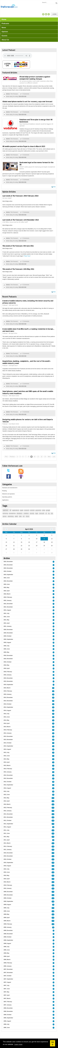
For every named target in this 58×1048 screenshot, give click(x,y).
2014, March (7, 726)
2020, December (8, 629)
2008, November (8, 933)
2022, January (7, 600)
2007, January (7, 1005)
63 (53, 726)
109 (53, 817)
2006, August (7, 1021)
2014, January (7, 733)
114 (53, 875)
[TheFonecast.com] (9, 6)
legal (36, 513)
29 (53, 927)
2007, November (8, 972)
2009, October (7, 898)
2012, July (6, 791)
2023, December (8, 565)
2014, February (8, 730)
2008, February (8, 963)
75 (53, 752)
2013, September (8, 746)
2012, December (8, 775)
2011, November (8, 817)
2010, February (8, 885)
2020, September (8, 639)
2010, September (8, 862)
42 (53, 707)
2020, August (7, 642)
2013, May (6, 759)
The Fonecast (14, 94)
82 (53, 840)
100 (53, 801)
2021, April (7, 623)
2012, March (7, 804)
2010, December (8, 853)
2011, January (7, 849)
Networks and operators (8, 494)
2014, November (8, 700)
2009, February (8, 924)
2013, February (8, 768)
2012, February (8, 807)
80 (53, 794)
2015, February (8, 691)
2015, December (8, 678)
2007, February (8, 1001)
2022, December (8, 581)
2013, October (7, 743)
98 (53, 781)
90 (53, 827)
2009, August (7, 904)
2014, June (7, 717)
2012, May (6, 798)
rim (24, 516)
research (26, 510)
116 (53, 849)
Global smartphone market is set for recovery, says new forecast (27, 101)
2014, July (6, 713)
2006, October (7, 1014)
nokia (43, 510)
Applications (5, 500)
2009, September (8, 901)
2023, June (7, 577)
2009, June (7, 911)
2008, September (8, 940)
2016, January (7, 675)
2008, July (6, 946)
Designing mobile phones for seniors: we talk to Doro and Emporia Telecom (27, 420)
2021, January (7, 626)
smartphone (12, 513)
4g (49, 513)
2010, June (7, 872)
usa (52, 513)
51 (53, 720)
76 (53, 746)
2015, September (8, 684)
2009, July (6, 908)
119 (53, 823)
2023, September (8, 574)
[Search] (48, 2)
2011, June (7, 833)
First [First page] (6, 456)
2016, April (7, 668)
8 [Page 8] (28, 456)
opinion (5, 510)
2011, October (7, 820)
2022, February (8, 597)
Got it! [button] (52, 1043)
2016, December (8, 655)
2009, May (6, 914)
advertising (11, 516)
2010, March (7, 882)
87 (53, 778)
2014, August (7, 710)
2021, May (6, 620)
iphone (4, 516)
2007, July (6, 985)
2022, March (7, 594)
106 (53, 814)
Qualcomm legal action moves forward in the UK (36, 163)
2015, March (7, 688)
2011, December (8, 814)
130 (53, 820)
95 (53, 772)
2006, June (7, 1027)
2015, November (8, 681)
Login (54, 14)
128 (53, 872)
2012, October (7, 781)
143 (53, 888)
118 (53, 853)
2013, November (8, 739)
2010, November (8, 856)
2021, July (6, 613)
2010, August (7, 865)
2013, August (7, 749)
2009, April (7, 917)
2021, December (8, 603)
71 (53, 743)
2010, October (7, 859)
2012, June (7, 794)
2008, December (8, 930)
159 (53, 908)
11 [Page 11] (38, 456)
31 (53, 710)
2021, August (7, 610)
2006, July (6, 1024)
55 (53, 723)
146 (53, 895)
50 (53, 717)
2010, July (6, 869)
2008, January (7, 966)
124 (53, 830)
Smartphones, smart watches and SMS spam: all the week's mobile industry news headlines (27, 392)
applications (15, 510)
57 (53, 749)
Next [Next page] (49, 456)
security (32, 513)
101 (53, 843)
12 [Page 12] (41, 456)
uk (10, 510)
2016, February (8, 671)
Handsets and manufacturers (9, 487)
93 (53, 904)
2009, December (8, 891)
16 (53, 688)
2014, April (7, 723)
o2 (46, 513)
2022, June (7, 584)
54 (53, 704)
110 (53, 804)
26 (53, 694)
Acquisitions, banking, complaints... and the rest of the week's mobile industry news (26, 362)
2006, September (8, 1018)
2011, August (7, 827)
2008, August (7, 943)
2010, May (6, 875)
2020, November (8, 633)
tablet (16, 516)
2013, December (8, 736)
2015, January (7, 694)
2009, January (7, 927)
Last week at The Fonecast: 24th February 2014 (20, 195)
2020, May (6, 652)
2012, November (8, 778)
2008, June (7, 950)
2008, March (7, 959)
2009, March (7, 920)
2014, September (8, 707)
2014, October (7, 704)
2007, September (8, 979)
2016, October (7, 662)
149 (53, 898)
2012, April (7, 801)
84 (53, 733)
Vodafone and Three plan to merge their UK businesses (35, 120)
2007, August (7, 982)
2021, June (7, 616)
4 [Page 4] (17, 456)
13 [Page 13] (45, 456)
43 (53, 713)
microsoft (41, 513)
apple (21, 510)
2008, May (6, 953)
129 (53, 810)
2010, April (7, 878)
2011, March (7, 843)
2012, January (7, 810)
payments (38, 510)
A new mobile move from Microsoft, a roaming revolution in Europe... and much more (28, 330)
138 (53, 846)
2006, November (8, 1011)
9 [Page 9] (31, 456)
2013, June (7, 755)
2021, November (8, 607)
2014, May (6, 720)
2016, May (6, 665)
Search (56, 3)
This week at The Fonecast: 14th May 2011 (18, 269)
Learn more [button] (18, 1044)
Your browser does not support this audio (17, 55)
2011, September (8, 823)
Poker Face (27, 256)
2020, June (7, 649)
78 (53, 730)
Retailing (4, 490)
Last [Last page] (54, 456)
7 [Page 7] (25, 456)
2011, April (7, 840)
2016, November (8, 658)
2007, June (7, 988)
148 (53, 901)
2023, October (7, 571)
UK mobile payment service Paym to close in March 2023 (23, 146)
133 (53, 798)
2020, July (6, 645)
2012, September (8, 785)
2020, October (7, 636)
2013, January (7, 772)
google (48, 510)
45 (53, 700)
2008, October (7, 937)
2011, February (8, 846)
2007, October (7, 975)
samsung (5, 513)
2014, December (8, 697)
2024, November (8, 561)
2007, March (7, 998)
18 (53, 691)
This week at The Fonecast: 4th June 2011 (18, 246)
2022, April (7, 590)
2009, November (8, 895)
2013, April (7, 762)
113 (53, 807)
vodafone (26, 513)
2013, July (6, 752)
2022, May (6, 587)
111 (53, 865)
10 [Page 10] (34, 456)
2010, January (7, 888)
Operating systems (7, 497)
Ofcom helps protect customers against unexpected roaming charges (34, 77)
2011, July (6, 830)
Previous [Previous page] (12, 456)
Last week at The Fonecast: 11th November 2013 (20, 219)
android (32, 510)
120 (53, 833)
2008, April (7, 956)
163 (53, 920)
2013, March (7, 765)
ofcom (27, 516)
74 (53, 762)
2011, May (6, 836)
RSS (54, 187)
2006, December (8, 1008)
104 (53, 882)
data (20, 516)
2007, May (6, 992)
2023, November (8, 568)
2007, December (8, 969)
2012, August (7, 788)
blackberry (19, 513)
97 (53, 768)
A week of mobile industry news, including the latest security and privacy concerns (27, 301)
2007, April (7, 995)
